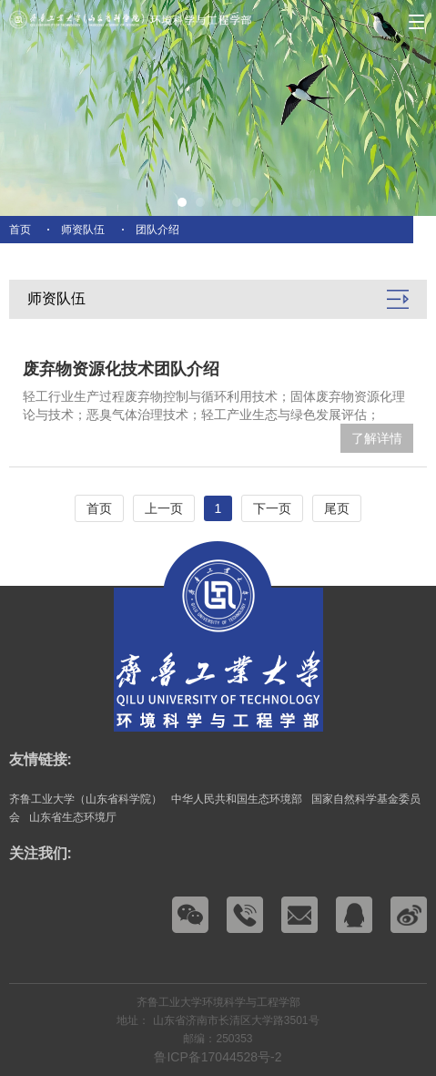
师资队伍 (83, 229)
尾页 (337, 508)
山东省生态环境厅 (73, 817)
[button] (182, 202)
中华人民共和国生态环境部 (236, 799)
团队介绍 (157, 229)
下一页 (272, 508)
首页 (20, 229)
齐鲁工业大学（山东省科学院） (85, 799)
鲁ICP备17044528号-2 (217, 1057)
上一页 (164, 508)
